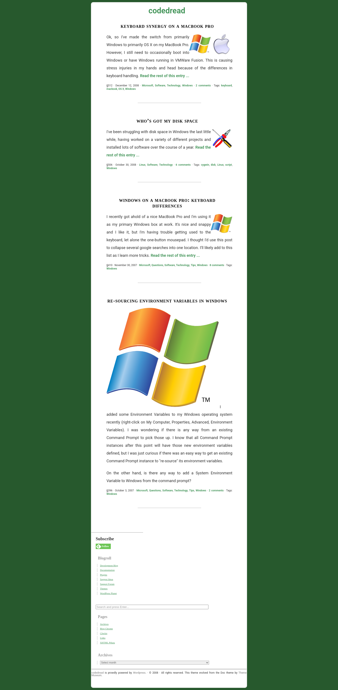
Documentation (107, 570)
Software (160, 85)
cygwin (205, 164)
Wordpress (139, 672)
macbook (111, 88)
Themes (104, 588)
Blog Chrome (106, 628)
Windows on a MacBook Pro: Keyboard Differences (167, 203)
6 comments (183, 164)
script (228, 164)
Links (102, 638)
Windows (187, 85)
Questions (157, 265)
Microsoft (147, 85)
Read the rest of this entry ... (164, 75)
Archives (104, 624)
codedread (167, 10)
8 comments (217, 265)
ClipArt (103, 633)
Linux (142, 164)
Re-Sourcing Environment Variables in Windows (167, 300)
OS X (121, 88)
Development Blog (109, 565)
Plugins (103, 574)
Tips (193, 265)
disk (213, 164)
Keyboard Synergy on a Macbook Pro (167, 26)
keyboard (226, 85)
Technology (173, 85)
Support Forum (107, 584)
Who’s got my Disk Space (167, 121)
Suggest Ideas (106, 579)
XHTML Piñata (107, 642)
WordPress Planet (108, 593)
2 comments (203, 85)
